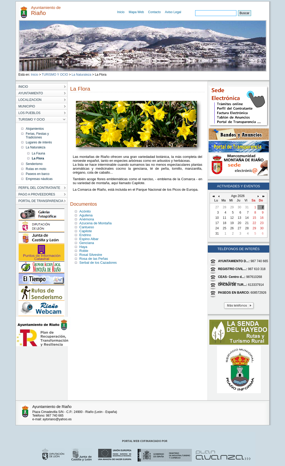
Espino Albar (89, 239)
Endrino (85, 235)
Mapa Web (136, 12)
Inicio (121, 12)
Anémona (86, 219)
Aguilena (86, 215)
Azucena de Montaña (95, 223)
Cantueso (86, 227)
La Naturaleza (81, 74)
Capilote (85, 231)
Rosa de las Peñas (93, 259)
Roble (83, 251)
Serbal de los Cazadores (98, 263)
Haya (83, 247)
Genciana (86, 243)
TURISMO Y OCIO (55, 74)
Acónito (85, 211)
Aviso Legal (173, 12)
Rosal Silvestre (90, 255)
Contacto (154, 12)
